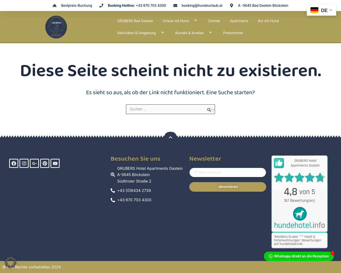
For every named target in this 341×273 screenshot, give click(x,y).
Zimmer (214, 21)
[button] (10, 262)
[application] (190, 20)
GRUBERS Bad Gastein (135, 21)
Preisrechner (233, 33)
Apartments (239, 21)
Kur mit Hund (268, 21)
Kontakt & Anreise (194, 32)
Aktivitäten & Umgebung (141, 32)
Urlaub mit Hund (181, 20)
